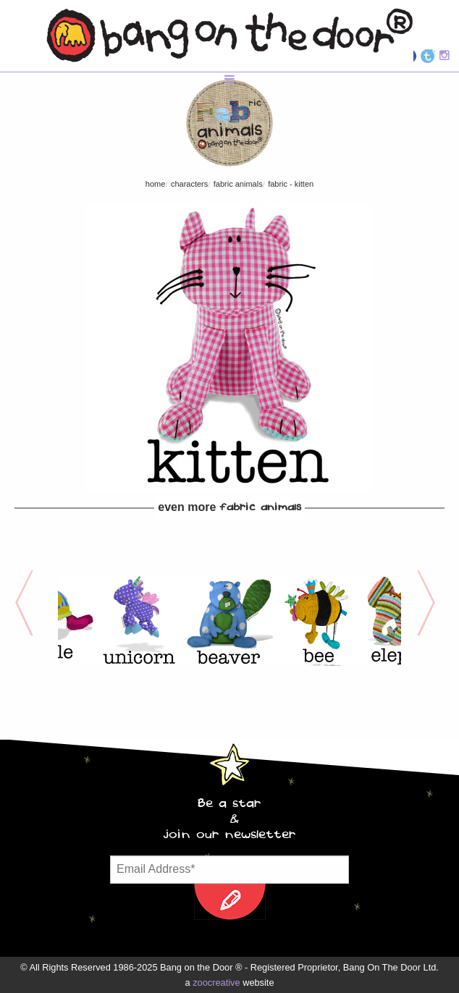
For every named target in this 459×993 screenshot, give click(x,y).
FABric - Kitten (290, 183)
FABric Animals (238, 183)
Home (156, 183)
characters (189, 183)
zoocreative (216, 982)
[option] (139, 620)
